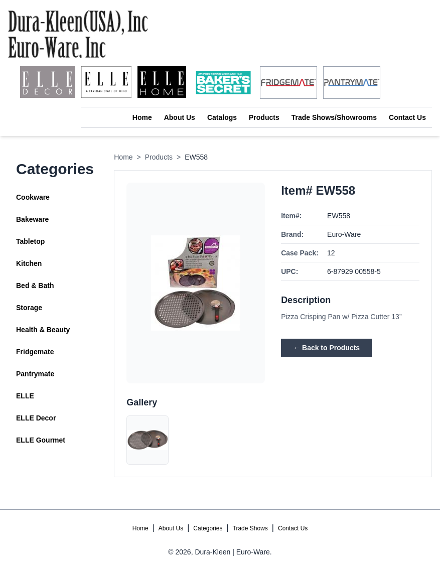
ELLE (25, 396)
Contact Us (407, 117)
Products (264, 117)
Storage (29, 308)
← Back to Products (326, 348)
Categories (207, 528)
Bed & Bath (35, 285)
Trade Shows (250, 528)
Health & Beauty (43, 330)
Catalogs (222, 117)
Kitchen (29, 263)
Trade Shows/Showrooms (334, 117)
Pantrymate (35, 374)
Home (142, 117)
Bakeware (32, 219)
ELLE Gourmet (40, 440)
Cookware (33, 197)
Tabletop (30, 241)
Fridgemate (35, 352)
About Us (179, 117)
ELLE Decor (36, 418)
